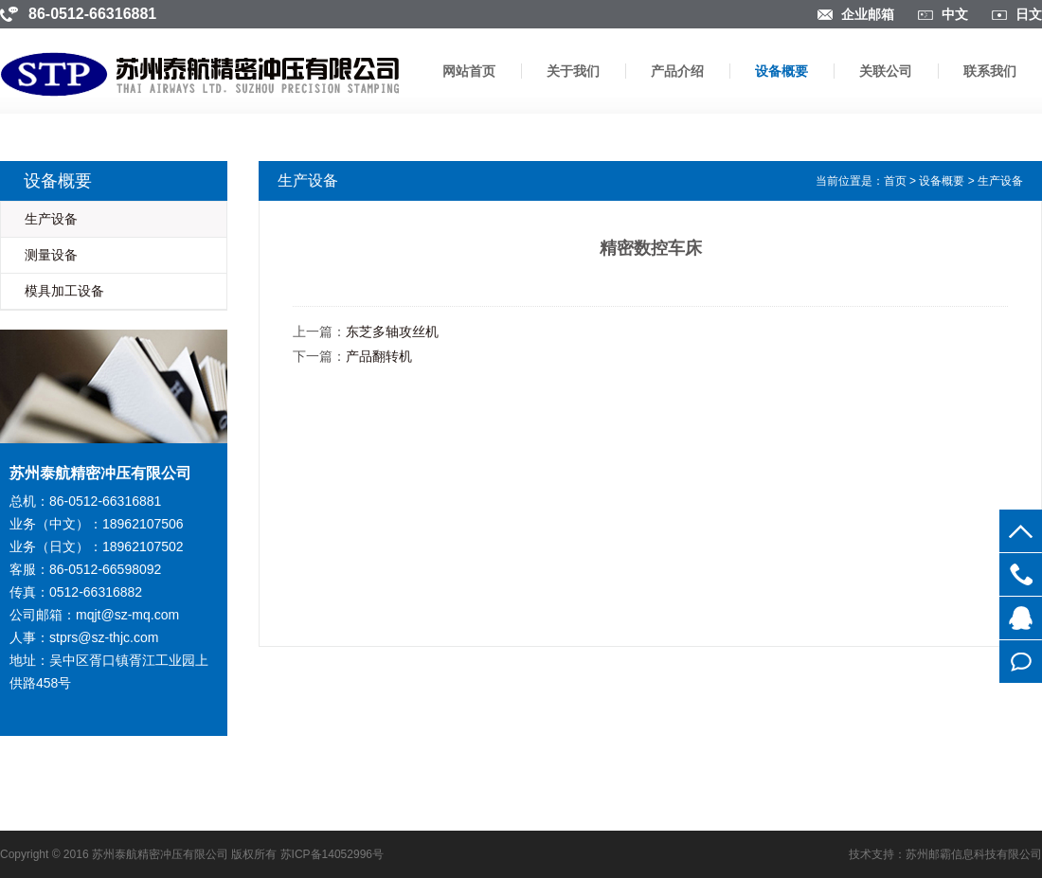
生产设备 (51, 218)
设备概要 (781, 71)
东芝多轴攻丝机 (392, 331)
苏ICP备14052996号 (332, 854)
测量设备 (51, 254)
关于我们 (573, 71)
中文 (955, 14)
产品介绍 (677, 71)
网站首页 (468, 71)
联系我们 (989, 71)
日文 (1028, 14)
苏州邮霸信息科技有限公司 (974, 854)
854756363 (1020, 618)
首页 (895, 181)
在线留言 (1020, 661)
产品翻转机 (379, 356)
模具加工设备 (64, 290)
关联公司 (885, 71)
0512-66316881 (1020, 574)
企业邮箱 (867, 14)
